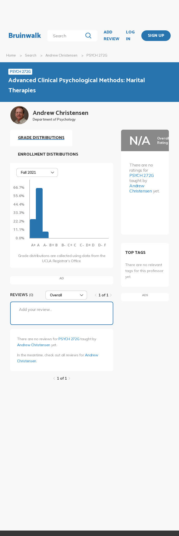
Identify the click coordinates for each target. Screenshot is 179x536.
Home (11, 55)
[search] (66, 35)
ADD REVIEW (111, 35)
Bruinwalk (24, 35)
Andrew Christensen (61, 55)
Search (30, 55)
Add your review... (35, 309)
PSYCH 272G (68, 339)
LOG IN (130, 35)
